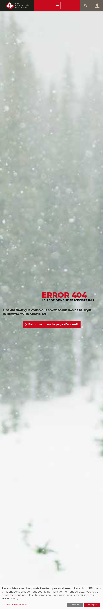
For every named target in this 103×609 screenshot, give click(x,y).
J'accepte (92, 605)
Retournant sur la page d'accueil (53, 324)
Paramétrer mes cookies (14, 605)
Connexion (97, 5)
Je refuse (75, 605)
